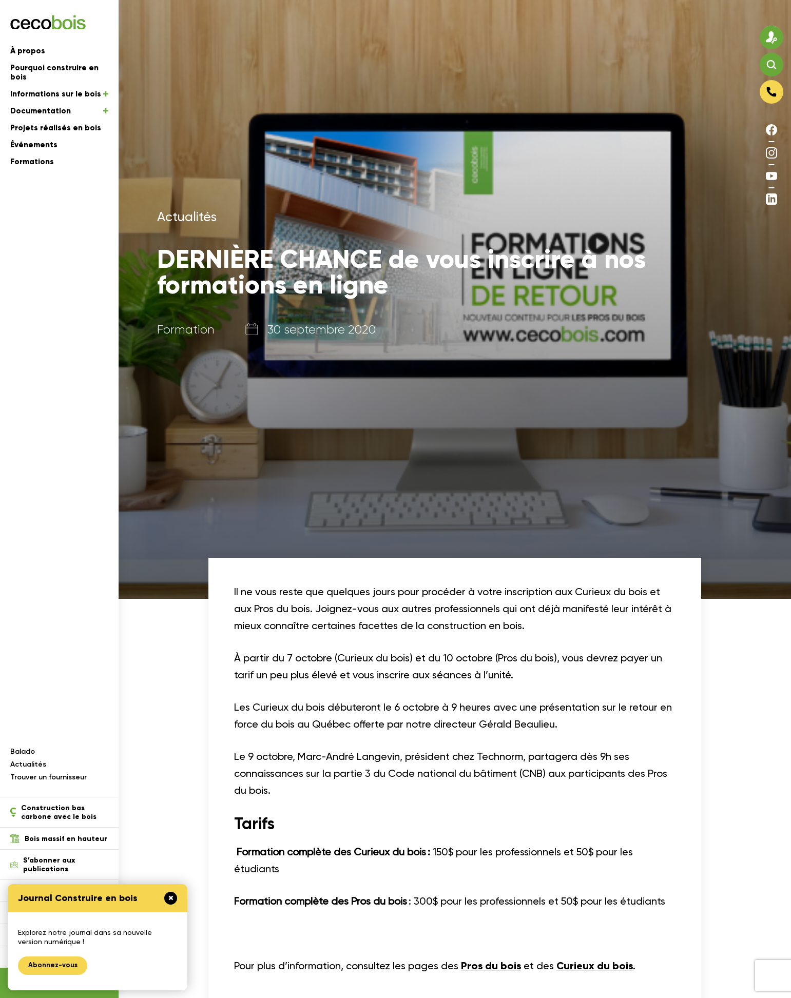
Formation (186, 329)
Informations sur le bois (59, 94)
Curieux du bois (596, 966)
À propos (27, 51)
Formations (32, 162)
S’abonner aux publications (42, 864)
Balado (22, 751)
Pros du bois (491, 966)
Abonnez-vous (53, 965)
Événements (33, 145)
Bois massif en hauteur (58, 838)
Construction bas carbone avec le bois (53, 812)
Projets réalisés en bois (55, 128)
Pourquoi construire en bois (54, 73)
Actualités (28, 764)
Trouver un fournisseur (48, 777)
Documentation (59, 111)
